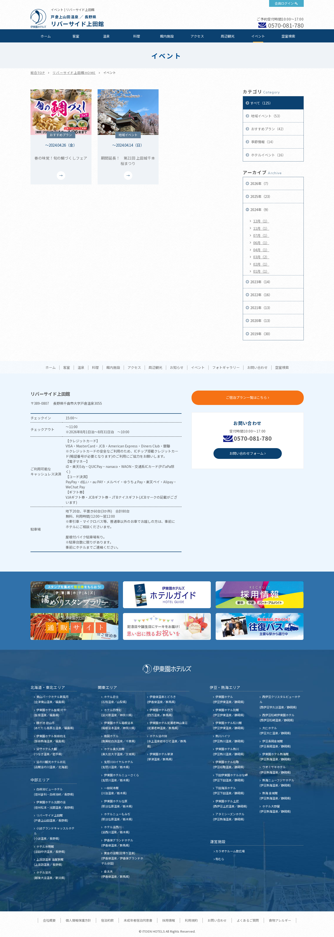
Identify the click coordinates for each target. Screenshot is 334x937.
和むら (219, 859)
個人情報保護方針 (78, 920)
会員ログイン (284, 3)
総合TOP (37, 72)
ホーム (45, 36)
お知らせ (176, 367)
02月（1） (261, 264)
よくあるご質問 (248, 920)
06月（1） (261, 242)
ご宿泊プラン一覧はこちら (246, 397)
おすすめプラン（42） (268, 128)
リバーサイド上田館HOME (73, 72)
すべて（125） (261, 103)
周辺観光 (227, 36)
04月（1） (261, 249)
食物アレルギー (280, 920)
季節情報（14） (262, 141)
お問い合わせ (257, 367)
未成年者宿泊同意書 (138, 920)
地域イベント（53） (266, 115)
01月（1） (261, 271)
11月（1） (261, 228)
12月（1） (261, 221)
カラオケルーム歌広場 (230, 851)
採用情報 (168, 920)
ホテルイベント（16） (268, 154)
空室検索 (288, 36)
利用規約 (191, 920)
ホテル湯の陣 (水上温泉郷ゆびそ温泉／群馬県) (166, 741)
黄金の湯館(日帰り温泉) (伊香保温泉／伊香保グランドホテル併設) (122, 858)
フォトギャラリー (226, 367)
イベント (258, 36)
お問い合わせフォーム (246, 453)
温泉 (106, 36)
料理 (136, 36)
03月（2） (261, 256)
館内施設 (167, 36)
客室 (75, 36)
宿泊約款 (107, 920)
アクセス (197, 36)
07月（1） (261, 235)
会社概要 (49, 920)
